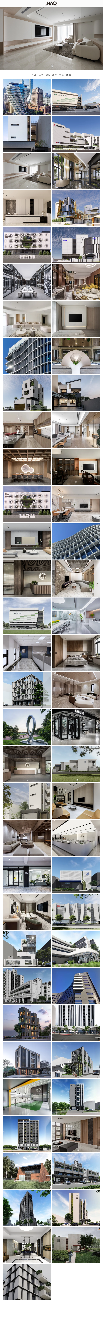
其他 (68, 74)
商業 (61, 74)
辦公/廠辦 (51, 74)
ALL (34, 74)
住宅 (41, 74)
